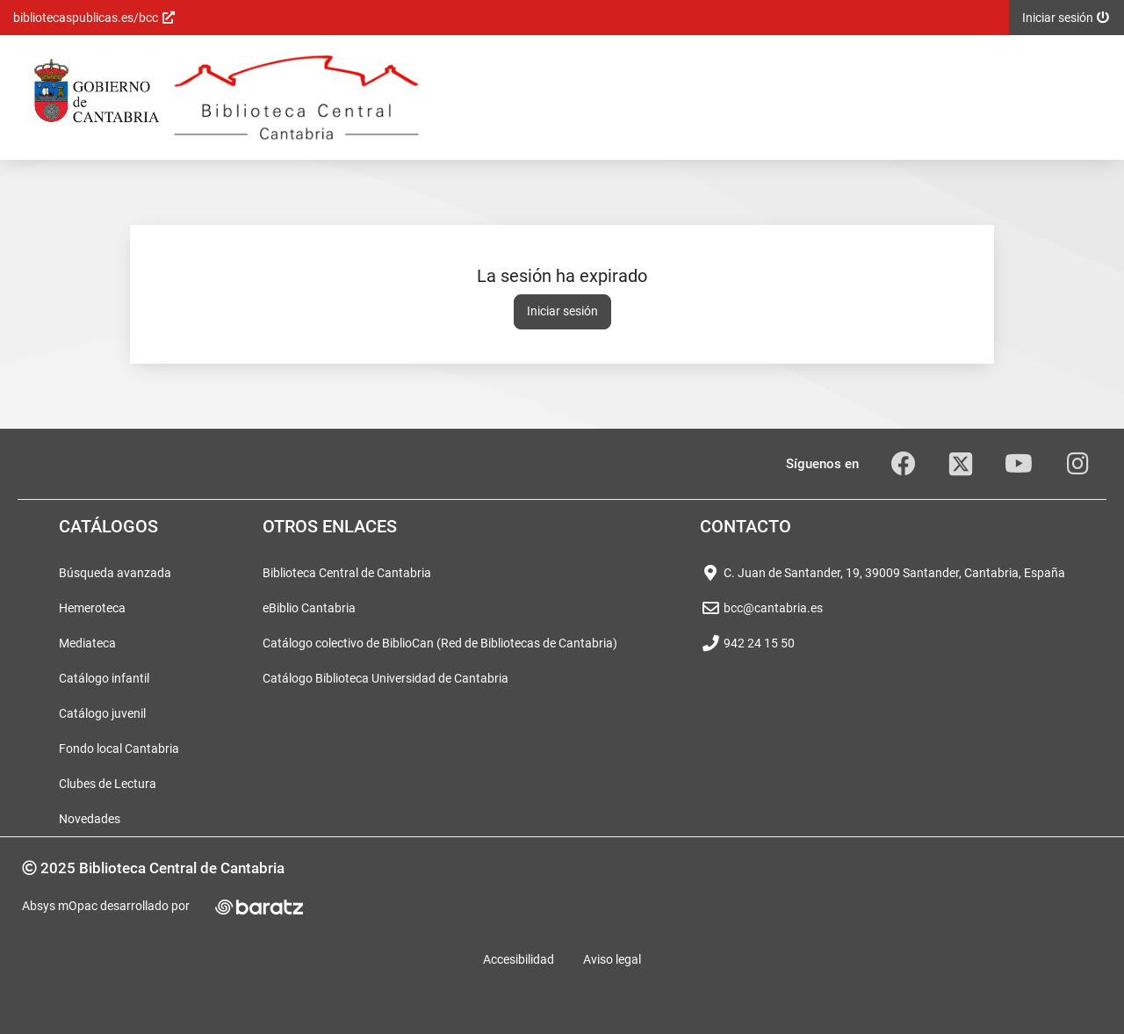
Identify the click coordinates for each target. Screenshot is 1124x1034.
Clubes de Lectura (107, 784)
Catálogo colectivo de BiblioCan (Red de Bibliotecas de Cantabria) (440, 643)
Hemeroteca (92, 608)
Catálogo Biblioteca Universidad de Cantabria (385, 678)
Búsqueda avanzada (115, 573)
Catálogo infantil (104, 678)
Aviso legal (612, 959)
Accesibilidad (518, 959)
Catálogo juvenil (102, 713)
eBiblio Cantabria (309, 608)
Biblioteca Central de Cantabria (347, 573)
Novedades (89, 819)
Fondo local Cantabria (119, 748)
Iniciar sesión (562, 311)
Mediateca (87, 643)
